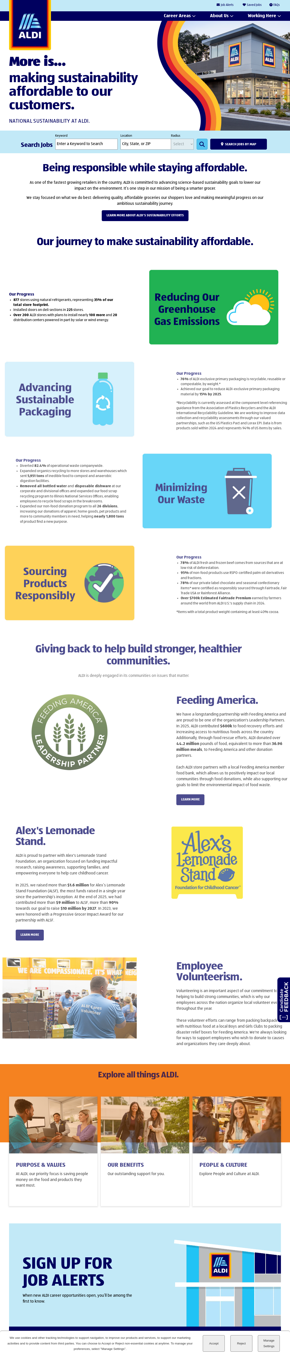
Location (126, 135)
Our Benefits (126, 1170)
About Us (219, 16)
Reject (241, 1343)
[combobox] (146, 144)
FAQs (276, 5)
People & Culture (223, 1170)
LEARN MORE (203, 799)
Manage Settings (268, 1343)
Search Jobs (202, 144)
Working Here (262, 16)
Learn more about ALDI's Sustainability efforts (145, 215)
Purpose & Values (40, 1170)
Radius (175, 135)
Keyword (61, 135)
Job (227, 5)
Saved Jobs (254, 5)
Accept (213, 1343)
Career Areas (177, 16)
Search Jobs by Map (240, 144)
